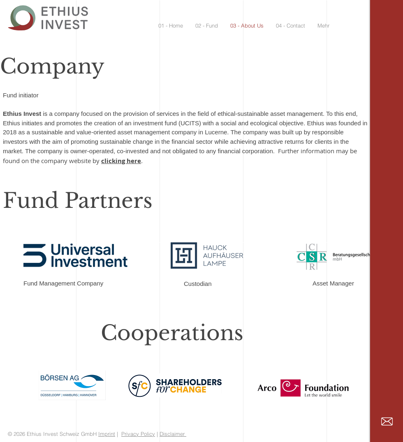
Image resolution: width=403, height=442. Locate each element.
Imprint (106, 433)
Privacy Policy (138, 433)
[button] (206, 26)
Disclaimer (173, 433)
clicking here (121, 161)
